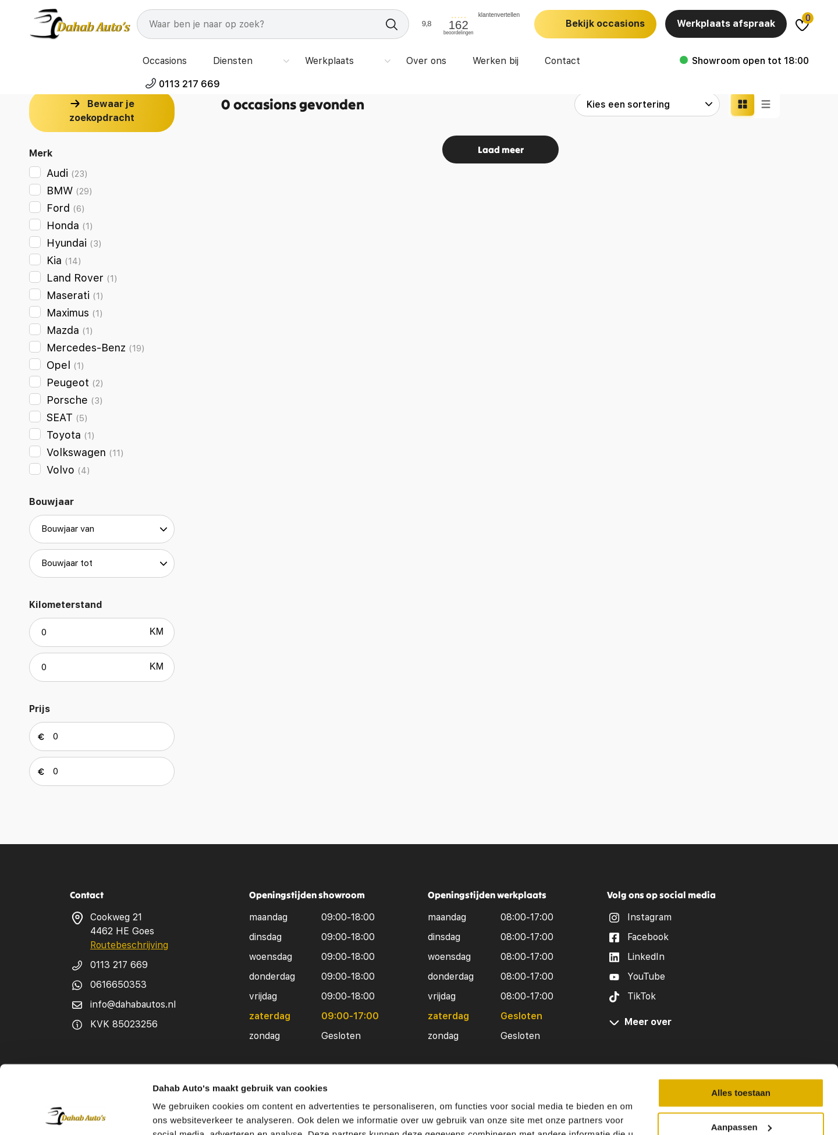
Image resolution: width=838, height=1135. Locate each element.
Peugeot (75, 382)
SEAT (67, 417)
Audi (67, 173)
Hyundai (74, 243)
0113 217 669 (778, 57)
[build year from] (102, 529)
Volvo (68, 470)
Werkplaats (323, 57)
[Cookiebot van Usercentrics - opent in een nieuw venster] (75, 1112)
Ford (66, 208)
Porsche (75, 400)
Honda (70, 225)
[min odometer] (102, 632)
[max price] (102, 771)
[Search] (273, 24)
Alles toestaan (740, 1025)
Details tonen (180, 1112)
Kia (64, 260)
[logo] (80, 24)
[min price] (102, 736)
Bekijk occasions (605, 23)
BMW (70, 190)
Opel (65, 365)
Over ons (401, 57)
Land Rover (82, 278)
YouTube (646, 976)
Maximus (75, 313)
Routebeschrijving (129, 945)
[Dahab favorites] (802, 24)
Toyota (71, 435)
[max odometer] (102, 667)
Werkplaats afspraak (726, 23)
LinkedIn (646, 956)
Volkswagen (85, 452)
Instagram (649, 917)
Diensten (245, 57)
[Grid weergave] (742, 104)
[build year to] (102, 563)
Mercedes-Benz (96, 347)
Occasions (169, 57)
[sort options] (647, 104)
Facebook (648, 936)
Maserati (75, 295)
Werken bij (478, 57)
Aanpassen (741, 1058)
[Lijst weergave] (765, 104)
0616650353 (118, 984)
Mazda (70, 330)
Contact (552, 57)
